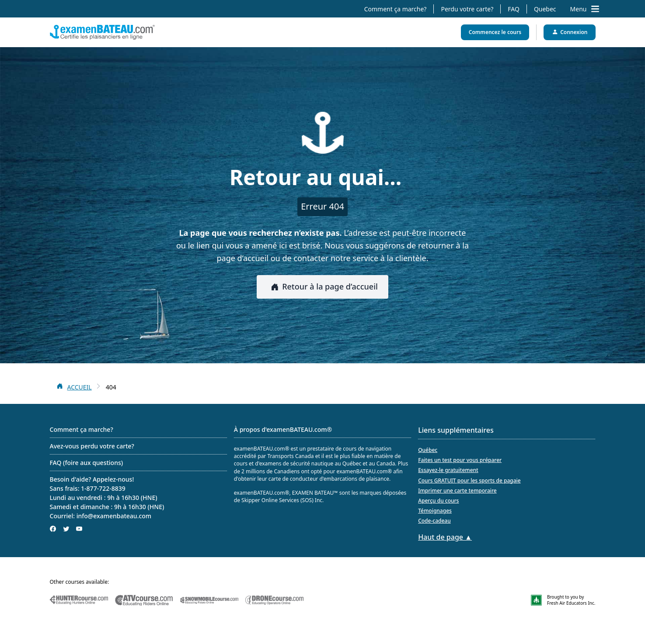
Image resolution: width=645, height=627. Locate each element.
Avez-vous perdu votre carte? (92, 446)
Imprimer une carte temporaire (457, 490)
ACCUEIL (79, 387)
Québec (427, 450)
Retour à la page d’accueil (322, 286)
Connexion (569, 32)
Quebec (545, 9)
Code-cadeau (434, 520)
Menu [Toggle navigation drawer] (584, 9)
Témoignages (435, 510)
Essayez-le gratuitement (448, 470)
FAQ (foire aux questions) (86, 462)
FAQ (513, 9)
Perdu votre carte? (467, 9)
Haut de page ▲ (445, 537)
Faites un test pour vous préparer (460, 460)
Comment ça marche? (395, 9)
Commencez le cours (495, 32)
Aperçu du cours (438, 500)
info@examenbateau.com (114, 516)
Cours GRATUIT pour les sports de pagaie (469, 480)
